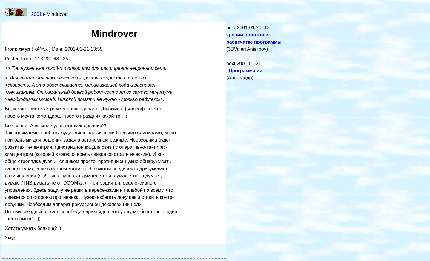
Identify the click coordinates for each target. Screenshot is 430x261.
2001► (38, 14)
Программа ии (245, 70)
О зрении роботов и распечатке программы (254, 34)
